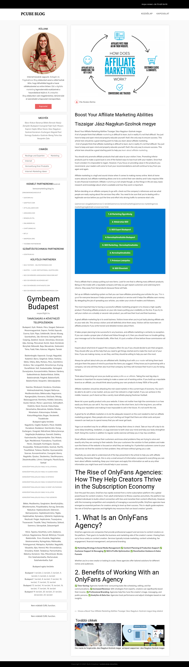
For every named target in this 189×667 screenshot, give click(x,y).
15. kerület (55, 585)
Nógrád (54, 132)
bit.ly (26, 233)
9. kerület (55, 579)
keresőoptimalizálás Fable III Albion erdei (40, 472)
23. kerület (48, 595)
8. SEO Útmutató (120, 268)
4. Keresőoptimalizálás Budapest (120, 237)
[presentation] (161, 636)
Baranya (39, 123)
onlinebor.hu (29, 223)
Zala (47, 138)
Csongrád (43, 126)
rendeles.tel (29, 218)
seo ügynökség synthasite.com (37, 285)
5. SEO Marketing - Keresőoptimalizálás (120, 245)
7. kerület (37, 579)
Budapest (35, 126)
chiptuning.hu (30, 228)
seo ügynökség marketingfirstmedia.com (41, 291)
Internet (28, 161)
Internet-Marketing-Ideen (36, 171)
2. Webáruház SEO (120, 222)
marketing (107, 135)
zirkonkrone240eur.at (31, 192)
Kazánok (56, 184)
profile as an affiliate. (127, 376)
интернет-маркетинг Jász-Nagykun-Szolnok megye (143, 648)
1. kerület (37, 573)
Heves (45, 129)
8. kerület (46, 579)
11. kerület (42, 582)
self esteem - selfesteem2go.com (38, 265)
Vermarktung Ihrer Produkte (37, 166)
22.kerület (38, 595)
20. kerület (47, 592)
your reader (140, 360)
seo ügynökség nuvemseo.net (36, 280)
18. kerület (51, 589)
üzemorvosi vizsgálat (84, 204)
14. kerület (46, 585)
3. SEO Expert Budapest (120, 230)
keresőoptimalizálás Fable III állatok (38, 492)
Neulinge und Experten (35, 156)
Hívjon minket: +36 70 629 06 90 (154, 4)
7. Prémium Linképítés (120, 261)
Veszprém (41, 138)
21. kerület (57, 592)
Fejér (50, 126)
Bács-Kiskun (30, 123)
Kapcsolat (163, 14)
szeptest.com (29, 203)
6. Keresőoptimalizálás (120, 253)
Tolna (56, 135)
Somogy (28, 135)
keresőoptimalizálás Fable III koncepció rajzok (42, 482)
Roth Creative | (102, 664)
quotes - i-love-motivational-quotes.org (41, 270)
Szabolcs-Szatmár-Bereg (43, 135)
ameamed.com (29, 213)
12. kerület (51, 582)
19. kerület (37, 592)
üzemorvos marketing (144, 204)
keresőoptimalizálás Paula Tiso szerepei (39, 497)
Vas (60, 135)
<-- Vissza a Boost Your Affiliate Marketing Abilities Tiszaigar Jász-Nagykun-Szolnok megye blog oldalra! (119, 611)
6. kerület (51, 576)
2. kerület (46, 573)
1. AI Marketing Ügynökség (120, 214)
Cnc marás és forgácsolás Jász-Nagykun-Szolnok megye (98, 648)
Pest (59, 132)
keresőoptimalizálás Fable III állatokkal (39, 467)
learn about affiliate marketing (134, 150)
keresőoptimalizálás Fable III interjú (38, 477)
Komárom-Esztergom (41, 132)
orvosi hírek (104, 207)
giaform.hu (28, 198)
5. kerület (42, 576)
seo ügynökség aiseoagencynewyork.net (41, 275)
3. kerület (55, 573)
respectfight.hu (43, 313)
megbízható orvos (91, 207)
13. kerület (36, 585)
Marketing (55, 156)
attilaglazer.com (31, 208)
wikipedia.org (29, 239)
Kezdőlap (147, 14)
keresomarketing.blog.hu (43, 189)
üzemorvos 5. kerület (102, 204)
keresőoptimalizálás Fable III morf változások (42, 487)
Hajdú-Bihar (37, 129)
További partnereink (32, 244)
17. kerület (42, 589)
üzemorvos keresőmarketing (123, 204)
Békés (46, 123)
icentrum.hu (29, 254)
